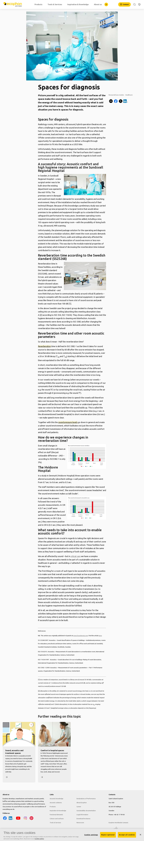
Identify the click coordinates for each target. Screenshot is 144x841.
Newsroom (80, 822)
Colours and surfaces (57, 818)
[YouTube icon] (18, 820)
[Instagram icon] (25, 820)
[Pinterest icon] (31, 820)
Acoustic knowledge (56, 798)
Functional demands (56, 814)
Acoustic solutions (56, 802)
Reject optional (108, 835)
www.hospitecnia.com (80, 635)
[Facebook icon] (5, 820)
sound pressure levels (68, 422)
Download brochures (83, 818)
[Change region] (139, 4)
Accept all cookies (127, 835)
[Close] (140, 834)
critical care (76, 556)
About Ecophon (82, 802)
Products (53, 806)
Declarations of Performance (86, 798)
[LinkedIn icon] (11, 820)
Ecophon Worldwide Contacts (118, 822)
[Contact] (124, 4)
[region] (72, 835)
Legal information (82, 814)
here (100, 635)
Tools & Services (55, 822)
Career (79, 806)
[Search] (134, 4)
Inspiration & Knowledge (58, 810)
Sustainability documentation (86, 810)
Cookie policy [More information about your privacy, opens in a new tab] (39, 839)
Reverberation (44, 346)
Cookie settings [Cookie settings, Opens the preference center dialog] (91, 835)
